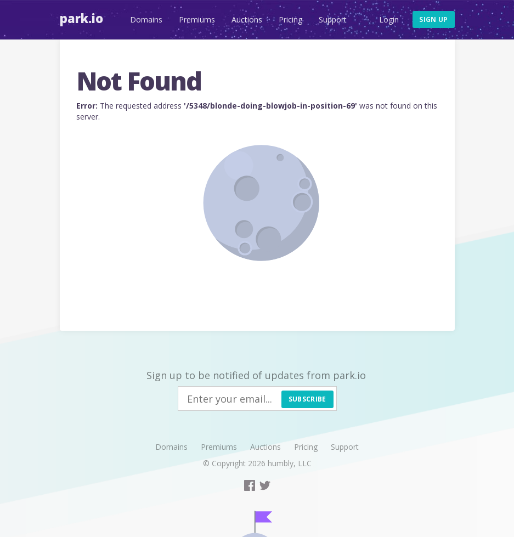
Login (389, 19)
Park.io (81, 18)
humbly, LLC (290, 463)
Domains (146, 19)
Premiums (197, 19)
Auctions (246, 19)
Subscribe (307, 399)
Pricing (290, 19)
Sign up (433, 19)
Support (333, 19)
